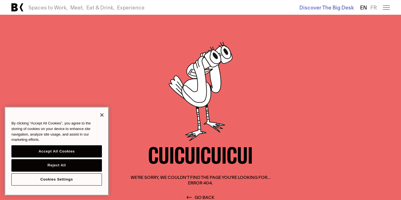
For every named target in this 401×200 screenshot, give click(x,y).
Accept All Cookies (56, 151)
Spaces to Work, (48, 7)
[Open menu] (386, 7)
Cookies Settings (56, 179)
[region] (56, 151)
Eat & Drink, (100, 7)
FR (373, 7)
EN (363, 7)
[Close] (102, 115)
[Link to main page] (17, 7)
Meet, (77, 7)
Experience (131, 7)
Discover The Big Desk (326, 7)
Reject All (57, 165)
